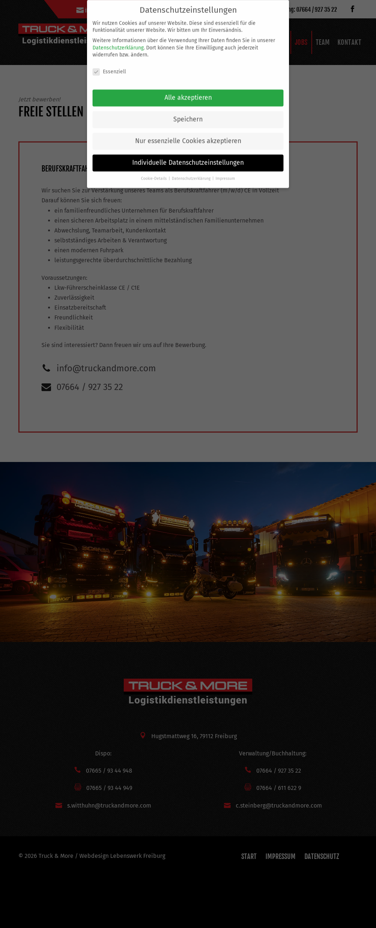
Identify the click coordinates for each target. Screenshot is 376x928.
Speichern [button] (188, 113)
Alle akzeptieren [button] (188, 91)
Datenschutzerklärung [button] (192, 172)
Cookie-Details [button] (154, 172)
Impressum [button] (225, 172)
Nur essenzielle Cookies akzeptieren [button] (188, 135)
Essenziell (109, 65)
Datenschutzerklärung (118, 41)
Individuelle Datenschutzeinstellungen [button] (188, 156)
